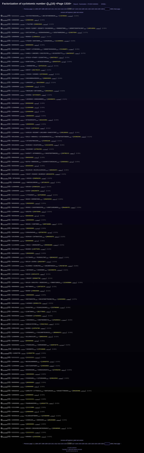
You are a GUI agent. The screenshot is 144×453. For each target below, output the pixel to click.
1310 (49, 9)
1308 (42, 9)
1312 (55, 9)
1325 (99, 9)
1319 (79, 9)
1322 (89, 9)
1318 (76, 9)
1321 (86, 9)
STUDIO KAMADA (93, 4)
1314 (62, 9)
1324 (95, 9)
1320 (83, 9)
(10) (5, 16)
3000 (111, 9)
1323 (92, 9)
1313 (59, 9)
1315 (65, 9)
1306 (36, 9)
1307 (39, 9)
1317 (73, 9)
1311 (52, 9)
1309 (46, 9)
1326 (102, 9)
